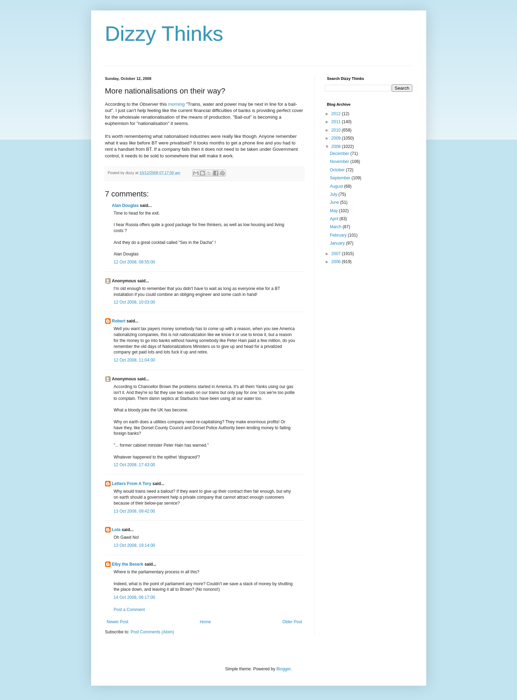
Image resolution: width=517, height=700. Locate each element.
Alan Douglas (125, 205)
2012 (336, 113)
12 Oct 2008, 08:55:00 (134, 262)
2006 (336, 261)
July (334, 194)
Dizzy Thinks (164, 33)
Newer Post (117, 621)
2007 (336, 253)
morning (176, 104)
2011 (336, 121)
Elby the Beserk (127, 564)
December (340, 153)
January (338, 243)
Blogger (283, 669)
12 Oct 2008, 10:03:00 (134, 302)
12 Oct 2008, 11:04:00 (134, 360)
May (334, 210)
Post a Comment (129, 609)
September (341, 178)
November (340, 161)
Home (205, 621)
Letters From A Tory (132, 483)
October (338, 169)
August (337, 186)
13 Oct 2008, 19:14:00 (134, 545)
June (335, 202)
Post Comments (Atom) (152, 632)
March (336, 226)
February (339, 235)
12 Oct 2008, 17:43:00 (134, 464)
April (334, 218)
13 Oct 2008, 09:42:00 (134, 511)
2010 (336, 130)
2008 (336, 146)
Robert (119, 321)
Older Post (292, 621)
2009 (336, 138)
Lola (116, 529)
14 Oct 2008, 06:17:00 (134, 597)
